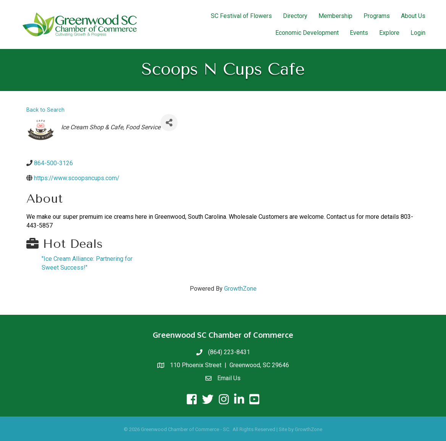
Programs (377, 16)
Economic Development (307, 32)
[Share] (169, 122)
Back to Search (45, 110)
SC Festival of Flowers (241, 16)
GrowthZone (240, 288)
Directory (295, 16)
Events (359, 32)
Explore (389, 32)
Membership (335, 16)
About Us (413, 16)
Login (417, 32)
